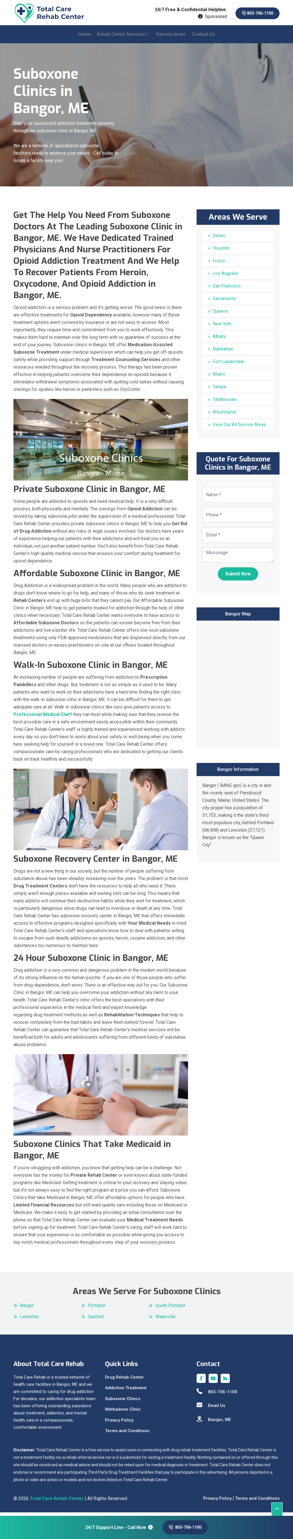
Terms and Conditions (127, 1434)
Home (84, 37)
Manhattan (223, 352)
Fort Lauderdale (228, 365)
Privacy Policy (119, 1423)
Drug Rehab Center (124, 1380)
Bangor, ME (214, 1422)
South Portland (170, 1309)
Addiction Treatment (125, 1391)
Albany (219, 340)
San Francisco (227, 289)
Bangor (27, 1309)
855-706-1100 (253, 13)
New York (222, 327)
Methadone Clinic (123, 1412)
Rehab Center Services (121, 37)
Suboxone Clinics (122, 1401)
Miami (219, 377)
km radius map (238, 686)
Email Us (211, 1409)
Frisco (219, 264)
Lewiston (29, 1320)
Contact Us (203, 37)
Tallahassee (225, 403)
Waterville (165, 1320)
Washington (224, 415)
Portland (96, 1309)
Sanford (96, 1320)
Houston (221, 251)
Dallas (219, 239)
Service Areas (170, 37)
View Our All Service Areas (239, 428)
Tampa (219, 390)
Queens (220, 314)
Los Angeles (225, 277)
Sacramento (224, 302)
